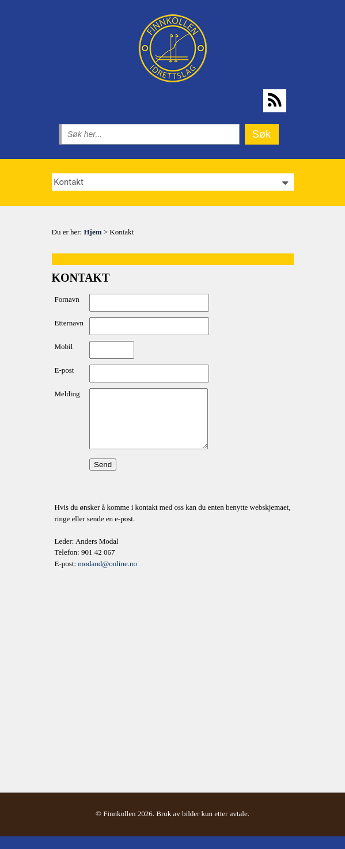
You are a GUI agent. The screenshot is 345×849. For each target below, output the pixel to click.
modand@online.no (107, 563)
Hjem (92, 232)
